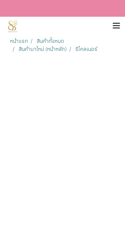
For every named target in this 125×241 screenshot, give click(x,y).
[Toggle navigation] (116, 26)
